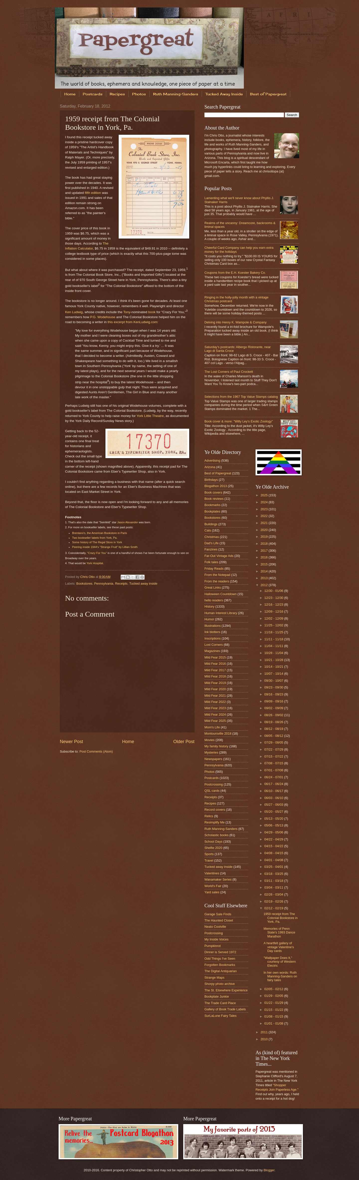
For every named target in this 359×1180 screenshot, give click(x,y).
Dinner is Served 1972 (220, 952)
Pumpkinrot (212, 946)
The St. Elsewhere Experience (226, 990)
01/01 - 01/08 (274, 1023)
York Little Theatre (150, 416)
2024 (265, 502)
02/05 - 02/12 (274, 989)
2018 (265, 543)
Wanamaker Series (218, 879)
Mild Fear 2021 (215, 695)
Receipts (121, 583)
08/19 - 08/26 (274, 722)
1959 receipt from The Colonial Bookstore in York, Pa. (281, 917)
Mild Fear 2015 (215, 657)
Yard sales (211, 892)
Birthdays (211, 480)
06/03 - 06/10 (274, 798)
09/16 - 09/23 (274, 694)
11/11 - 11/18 (274, 639)
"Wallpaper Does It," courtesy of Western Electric (280, 961)
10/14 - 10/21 (274, 666)
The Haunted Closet (218, 920)
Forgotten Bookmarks (219, 965)
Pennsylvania (103, 583)
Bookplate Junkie (216, 996)
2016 (265, 557)
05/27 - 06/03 (274, 804)
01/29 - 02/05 (274, 996)
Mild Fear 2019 (215, 683)
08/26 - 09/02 (274, 715)
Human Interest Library (220, 613)
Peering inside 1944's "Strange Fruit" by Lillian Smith (105, 546)
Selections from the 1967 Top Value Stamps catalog (241, 396)
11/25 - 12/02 (274, 625)
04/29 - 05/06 (274, 832)
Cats (207, 530)
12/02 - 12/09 (274, 618)
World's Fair (212, 886)
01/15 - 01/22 (274, 1010)
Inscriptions (212, 638)
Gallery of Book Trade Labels (225, 1009)
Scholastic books (216, 835)
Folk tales (211, 562)
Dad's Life (211, 543)
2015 (265, 564)
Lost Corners (213, 645)
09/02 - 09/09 (274, 708)
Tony (126, 312)
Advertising (212, 460)
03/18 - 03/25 (274, 874)
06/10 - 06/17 (274, 791)
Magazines (212, 651)
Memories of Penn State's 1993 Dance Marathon (279, 932)
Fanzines (210, 549)
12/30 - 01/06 (274, 591)
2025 (265, 495)
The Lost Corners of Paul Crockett (228, 372)
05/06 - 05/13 (274, 825)
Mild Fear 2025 (215, 721)
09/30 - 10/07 (274, 680)
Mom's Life (212, 727)
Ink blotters (212, 632)
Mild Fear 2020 (215, 689)
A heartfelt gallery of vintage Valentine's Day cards (279, 947)
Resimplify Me (214, 822)
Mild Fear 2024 (215, 714)
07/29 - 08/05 (274, 742)
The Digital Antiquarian (220, 971)
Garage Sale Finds (217, 914)
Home (70, 94)
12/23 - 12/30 (274, 598)
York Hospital (95, 563)
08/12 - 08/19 (274, 729)
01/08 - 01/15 (274, 1016)
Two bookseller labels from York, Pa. (94, 537)
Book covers (213, 492)
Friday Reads (214, 568)
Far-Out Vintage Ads (218, 556)
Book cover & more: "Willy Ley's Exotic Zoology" (238, 421)
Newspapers (213, 759)
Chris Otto (88, 577)
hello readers (213, 600)
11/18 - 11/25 (274, 632)
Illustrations (212, 626)
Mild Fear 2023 (215, 708)
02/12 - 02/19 (274, 908)
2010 (265, 1039)
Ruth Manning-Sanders (175, 94)
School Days (213, 841)
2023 (265, 509)
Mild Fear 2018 (215, 676)
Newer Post (71, 741)
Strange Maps (214, 977)
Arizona (209, 467)
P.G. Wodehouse (102, 317)
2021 (265, 523)
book (151, 312)
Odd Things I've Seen (219, 958)
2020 (265, 530)
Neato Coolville (215, 926)
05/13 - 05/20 (274, 818)
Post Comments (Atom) (96, 751)
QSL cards (211, 790)
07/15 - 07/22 (274, 756)
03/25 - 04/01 (274, 867)
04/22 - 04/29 (274, 839)
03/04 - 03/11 (274, 887)
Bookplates (212, 511)
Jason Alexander (127, 522)
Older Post (183, 741)
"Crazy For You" (97, 552)
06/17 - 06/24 (274, 784)
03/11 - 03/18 (274, 881)
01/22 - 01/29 (274, 1003)
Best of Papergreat (268, 94)
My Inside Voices (216, 939)
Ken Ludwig (74, 312)
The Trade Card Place (220, 1003)
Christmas (211, 537)
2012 (265, 585)
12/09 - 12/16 (274, 611)
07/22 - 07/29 (274, 749)
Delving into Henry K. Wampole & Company (235, 322)
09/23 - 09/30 (274, 687)
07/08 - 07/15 (274, 763)
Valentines (211, 873)
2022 (265, 516)
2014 (265, 571)
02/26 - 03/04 (274, 894)
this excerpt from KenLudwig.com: (133, 322)
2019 (265, 536)
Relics (208, 816)
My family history (216, 746)
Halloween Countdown (220, 594)
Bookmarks (212, 505)
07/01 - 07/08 (274, 770)
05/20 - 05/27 (274, 811)
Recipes (117, 94)
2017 (265, 550)
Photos (139, 94)
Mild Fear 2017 (215, 670)
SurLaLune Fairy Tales (220, 1016)
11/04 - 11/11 (274, 646)
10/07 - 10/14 (274, 673)
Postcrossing (213, 784)
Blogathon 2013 (215, 486)
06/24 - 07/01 (274, 777)
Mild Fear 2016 (215, 663)
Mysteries (211, 752)
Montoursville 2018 (217, 733)
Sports (209, 854)
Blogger (269, 1170)
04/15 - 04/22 (274, 846)
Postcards (92, 94)
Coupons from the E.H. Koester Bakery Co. (235, 272)
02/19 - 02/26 (274, 901)
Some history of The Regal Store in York (97, 542)
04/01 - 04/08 (274, 860)
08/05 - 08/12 (274, 736)
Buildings (210, 524)
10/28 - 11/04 (274, 653)
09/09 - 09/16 (274, 701)
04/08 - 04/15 (274, 853)
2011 (265, 1032)
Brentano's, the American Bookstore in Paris (99, 532)
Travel (208, 860)
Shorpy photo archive (219, 984)
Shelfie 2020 (213, 848)
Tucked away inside (143, 583)
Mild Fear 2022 (215, 702)
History (209, 606)
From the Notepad (217, 575)
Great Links (212, 587)
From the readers (216, 581)
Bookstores (84, 583)
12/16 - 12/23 (274, 604)
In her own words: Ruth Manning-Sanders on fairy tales (280, 976)
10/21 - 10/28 (274, 660)
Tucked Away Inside (224, 94)
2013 (265, 578)
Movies (209, 740)
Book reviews (214, 499)
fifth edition (93, 193)
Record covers (214, 809)
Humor (209, 619)
